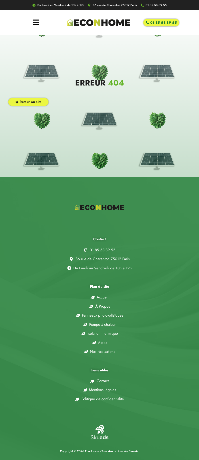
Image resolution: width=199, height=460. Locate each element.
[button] (9, 451)
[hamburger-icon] (36, 22)
